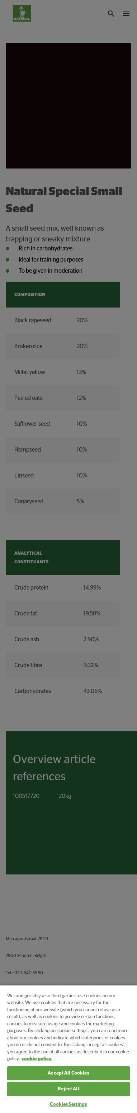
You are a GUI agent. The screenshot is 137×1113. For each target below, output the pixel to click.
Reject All (68, 1089)
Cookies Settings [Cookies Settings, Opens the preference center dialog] (68, 1104)
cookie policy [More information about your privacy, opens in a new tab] (37, 1059)
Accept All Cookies (68, 1073)
